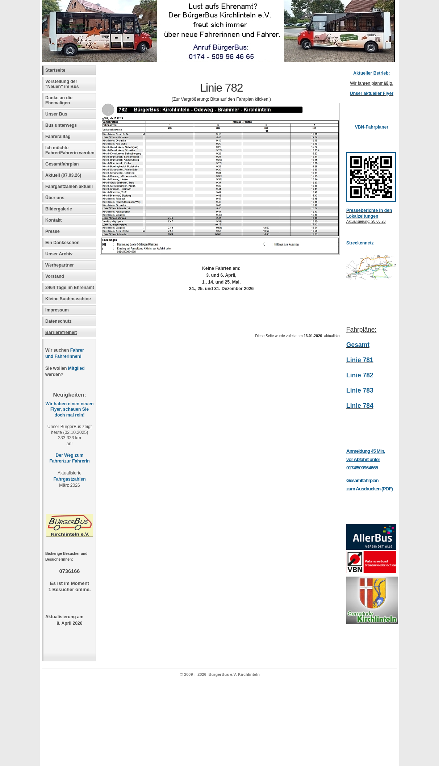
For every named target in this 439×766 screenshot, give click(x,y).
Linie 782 (359, 375)
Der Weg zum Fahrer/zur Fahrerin (69, 458)
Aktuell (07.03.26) (63, 175)
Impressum (57, 310)
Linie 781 (359, 360)
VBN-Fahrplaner (372, 127)
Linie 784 (359, 405)
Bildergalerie (58, 209)
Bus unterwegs (61, 125)
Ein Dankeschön (62, 242)
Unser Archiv (58, 253)
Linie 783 (359, 390)
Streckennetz (360, 243)
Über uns (54, 197)
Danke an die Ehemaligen (58, 100)
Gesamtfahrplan (62, 164)
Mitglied (76, 368)
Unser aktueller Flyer (371, 93)
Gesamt (357, 344)
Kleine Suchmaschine (68, 298)
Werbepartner (59, 265)
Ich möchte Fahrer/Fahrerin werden (70, 150)
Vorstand (54, 276)
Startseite (55, 70)
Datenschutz (58, 321)
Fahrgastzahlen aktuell (69, 186)
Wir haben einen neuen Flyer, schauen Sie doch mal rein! (70, 409)
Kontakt (53, 220)
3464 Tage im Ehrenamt (69, 287)
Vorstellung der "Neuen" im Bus (62, 84)
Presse (52, 231)
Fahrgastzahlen (69, 479)
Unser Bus (56, 114)
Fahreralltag (58, 136)
